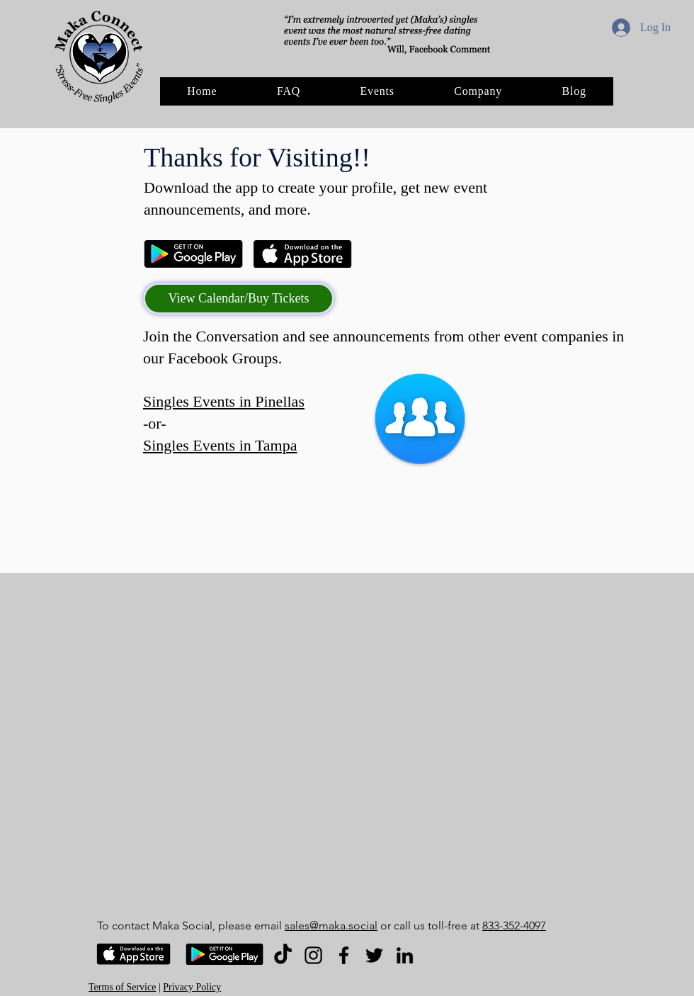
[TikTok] (283, 955)
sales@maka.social (331, 925)
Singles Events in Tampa (220, 445)
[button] (478, 91)
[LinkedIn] (404, 955)
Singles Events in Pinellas (224, 401)
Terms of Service (122, 987)
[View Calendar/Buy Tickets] (238, 299)
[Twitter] (374, 955)
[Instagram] (313, 955)
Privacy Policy (192, 987)
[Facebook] (343, 955)
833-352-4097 (514, 925)
